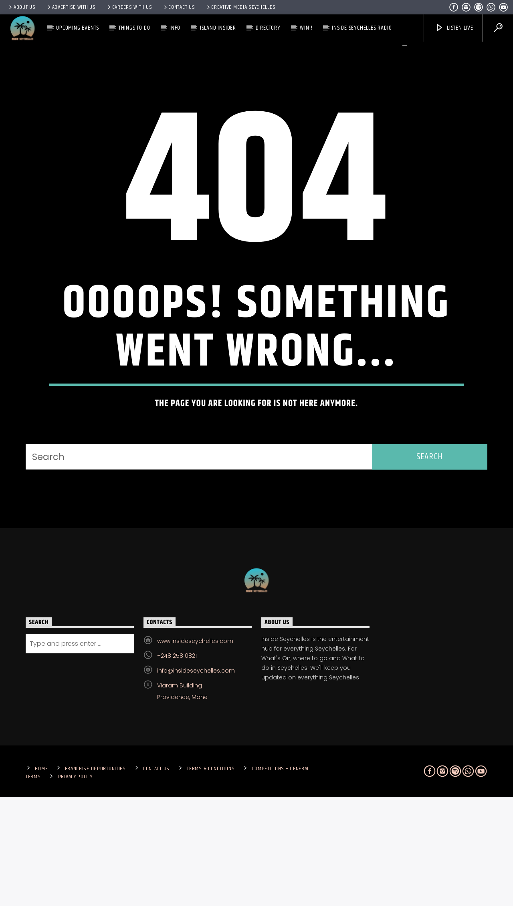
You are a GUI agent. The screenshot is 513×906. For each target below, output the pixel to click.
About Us (22, 7)
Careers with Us (129, 7)
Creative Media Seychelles (241, 7)
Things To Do (134, 28)
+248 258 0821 (177, 765)
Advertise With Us (71, 7)
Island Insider (218, 28)
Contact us (179, 7)
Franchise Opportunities (95, 877)
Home (41, 877)
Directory (268, 28)
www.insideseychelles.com (195, 750)
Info (175, 28)
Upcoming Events (77, 28)
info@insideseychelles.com (196, 779)
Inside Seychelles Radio (362, 28)
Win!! (306, 28)
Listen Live (454, 28)
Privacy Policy (75, 885)
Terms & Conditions (210, 877)
